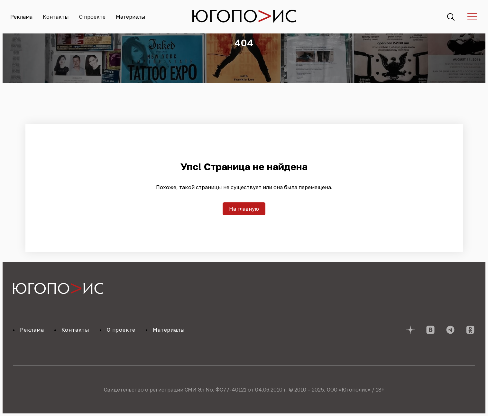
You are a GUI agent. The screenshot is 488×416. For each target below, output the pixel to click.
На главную (244, 209)
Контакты (56, 17)
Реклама (21, 17)
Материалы (130, 17)
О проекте (92, 17)
